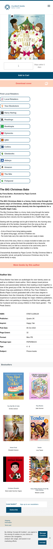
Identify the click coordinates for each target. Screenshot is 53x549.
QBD (6, 140)
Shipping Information (8, 521)
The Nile (8, 174)
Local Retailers (11, 99)
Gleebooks (9, 153)
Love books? (11, 504)
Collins (7, 147)
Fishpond (8, 181)
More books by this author (26, 265)
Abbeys (7, 160)
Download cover (23, 83)
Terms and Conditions (8, 526)
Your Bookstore (11, 106)
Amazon (8, 167)
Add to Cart (23, 75)
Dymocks (8, 133)
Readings (8, 119)
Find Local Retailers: (9, 94)
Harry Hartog (10, 113)
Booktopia (9, 126)
